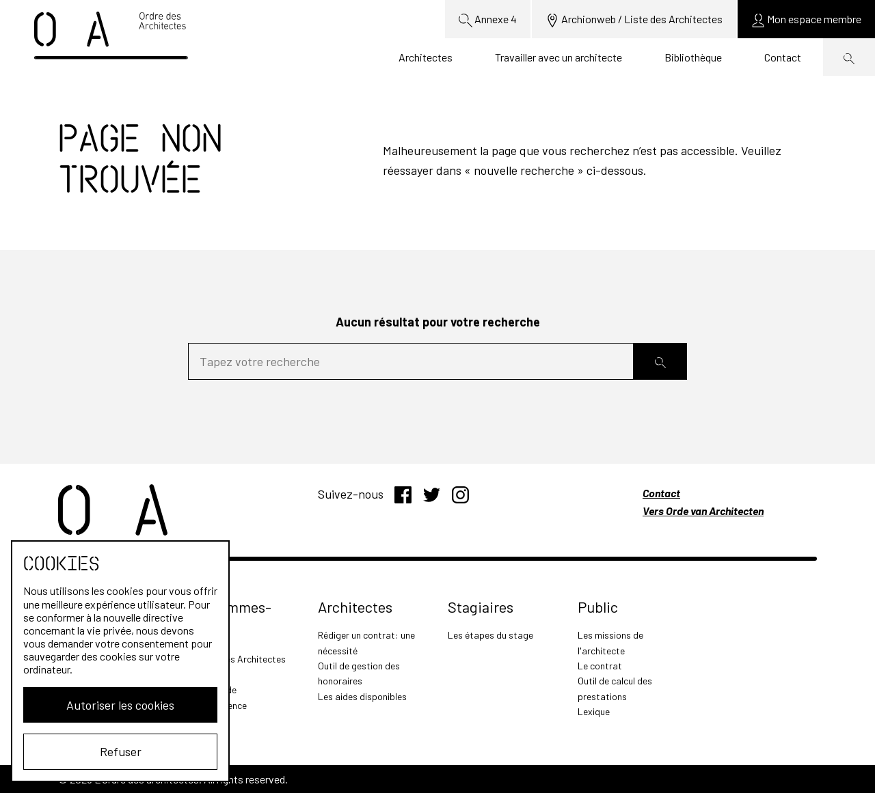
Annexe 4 (488, 19)
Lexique (594, 711)
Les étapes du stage (490, 635)
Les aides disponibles (362, 696)
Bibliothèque (693, 57)
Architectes (426, 57)
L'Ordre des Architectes (237, 659)
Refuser (121, 751)
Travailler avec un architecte (558, 57)
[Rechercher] (660, 361)
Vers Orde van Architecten (703, 510)
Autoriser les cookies (120, 704)
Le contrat (600, 665)
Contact (782, 57)
